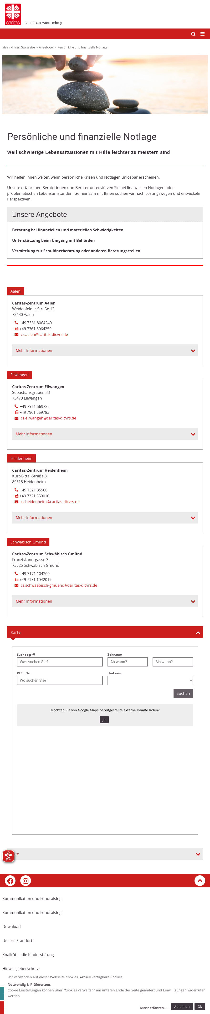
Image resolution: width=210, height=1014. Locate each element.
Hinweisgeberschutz (20, 968)
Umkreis (114, 673)
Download (11, 926)
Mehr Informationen (34, 350)
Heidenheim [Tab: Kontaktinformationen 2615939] (21, 458)
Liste (15, 854)
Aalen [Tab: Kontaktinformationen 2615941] (15, 291)
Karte (15, 632)
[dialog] (107, 993)
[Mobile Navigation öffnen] (202, 34)
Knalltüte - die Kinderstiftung (28, 954)
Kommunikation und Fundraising (31, 898)
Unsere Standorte (18, 940)
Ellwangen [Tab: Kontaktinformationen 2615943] (19, 374)
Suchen (183, 693)
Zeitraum (115, 654)
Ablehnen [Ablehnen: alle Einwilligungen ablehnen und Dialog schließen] (182, 1006)
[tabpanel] (105, 84)
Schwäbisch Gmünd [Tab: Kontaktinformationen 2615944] (28, 542)
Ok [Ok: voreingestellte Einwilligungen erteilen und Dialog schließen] (200, 1006)
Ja (104, 719)
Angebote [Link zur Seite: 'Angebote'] (46, 47)
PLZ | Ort (24, 673)
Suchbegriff (26, 654)
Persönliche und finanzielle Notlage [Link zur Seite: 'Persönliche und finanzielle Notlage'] (82, 47)
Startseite (28, 47)
